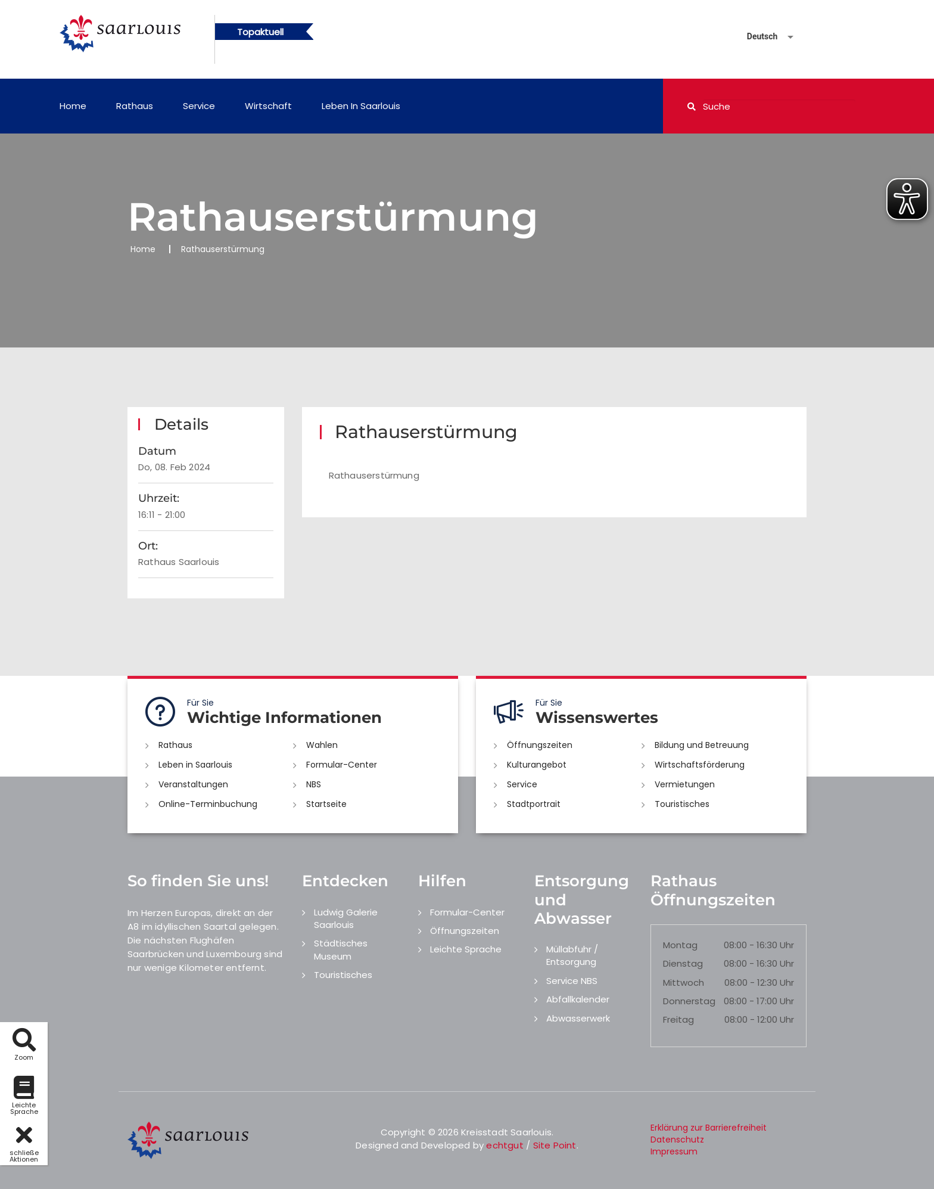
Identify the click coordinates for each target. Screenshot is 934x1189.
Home (73, 106)
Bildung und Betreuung (702, 745)
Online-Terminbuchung (207, 804)
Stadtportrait (534, 804)
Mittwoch (683, 982)
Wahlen (322, 745)
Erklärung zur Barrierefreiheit (708, 1128)
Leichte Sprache (466, 949)
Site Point (555, 1145)
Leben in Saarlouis (361, 106)
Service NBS (571, 980)
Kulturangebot (536, 765)
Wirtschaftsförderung (700, 765)
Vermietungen (685, 784)
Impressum (674, 1151)
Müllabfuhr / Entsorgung (572, 955)
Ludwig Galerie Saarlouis (346, 918)
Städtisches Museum (341, 949)
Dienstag (683, 963)
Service (199, 106)
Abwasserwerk (578, 1018)
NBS (313, 784)
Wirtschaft (268, 106)
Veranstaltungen (193, 784)
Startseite (326, 804)
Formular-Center (341, 765)
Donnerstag (689, 1001)
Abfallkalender (577, 999)
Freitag (678, 1019)
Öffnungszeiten (539, 745)
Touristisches (682, 804)
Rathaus (134, 106)
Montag (680, 945)
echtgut (504, 1145)
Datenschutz (677, 1139)
